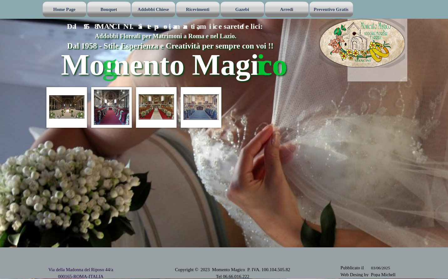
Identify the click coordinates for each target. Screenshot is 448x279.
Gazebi (242, 9)
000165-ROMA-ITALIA (80, 276)
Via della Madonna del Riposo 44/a (80, 269)
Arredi (286, 9)
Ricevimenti (197, 9)
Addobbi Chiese (153, 9)
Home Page (64, 9)
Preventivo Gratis (331, 9)
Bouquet (108, 9)
